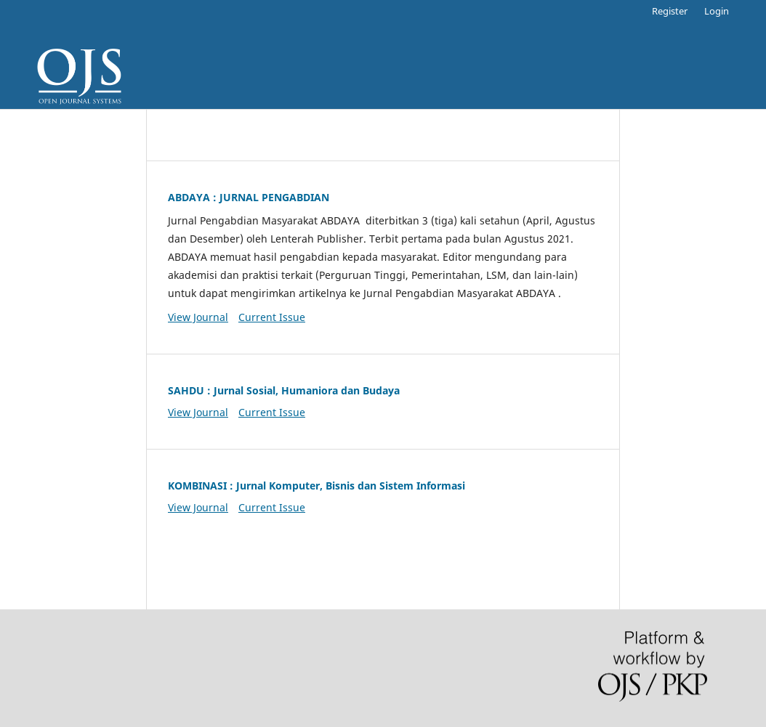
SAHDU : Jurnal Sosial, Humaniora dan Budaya (284, 390)
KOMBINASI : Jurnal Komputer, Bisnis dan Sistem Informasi (316, 485)
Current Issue (271, 317)
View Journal (198, 317)
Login (716, 10)
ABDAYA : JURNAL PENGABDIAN (248, 197)
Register (670, 10)
